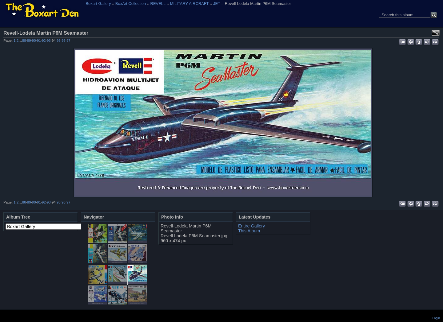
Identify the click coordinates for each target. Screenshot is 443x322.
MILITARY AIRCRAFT (189, 3)
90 (34, 40)
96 (64, 40)
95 (59, 40)
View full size (436, 32)
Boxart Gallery (98, 3)
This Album (249, 230)
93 (49, 40)
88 (24, 40)
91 (39, 40)
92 (44, 40)
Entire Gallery (251, 225)
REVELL (158, 3)
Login (436, 318)
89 (29, 40)
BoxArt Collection (130, 3)
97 (68, 40)
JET (216, 3)
